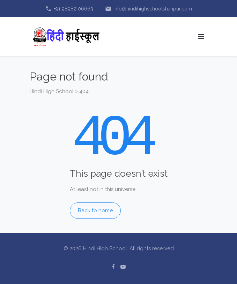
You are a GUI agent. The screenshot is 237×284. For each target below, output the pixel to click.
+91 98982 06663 (69, 9)
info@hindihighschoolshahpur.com (148, 9)
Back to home (95, 210)
